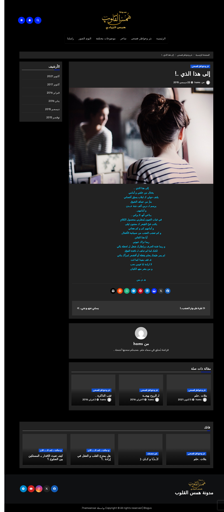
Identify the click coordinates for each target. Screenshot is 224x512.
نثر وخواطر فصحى (137, 38)
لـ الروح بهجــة (146, 396)
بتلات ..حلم (196, 396)
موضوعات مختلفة (101, 38)
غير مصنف (148, 453)
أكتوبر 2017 (49, 84)
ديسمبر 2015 (48, 109)
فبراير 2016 (48, 92)
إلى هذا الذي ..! (187, 74)
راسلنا (66, 38)
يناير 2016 (49, 101)
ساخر (119, 38)
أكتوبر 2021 (49, 76)
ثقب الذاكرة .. (99, 396)
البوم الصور (80, 38)
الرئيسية (156, 38)
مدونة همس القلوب (189, 492)
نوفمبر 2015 (48, 117)
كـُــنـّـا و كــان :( (145, 458)
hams (193, 82)
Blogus (143, 507)
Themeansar (84, 507)
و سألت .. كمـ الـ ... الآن (94, 449)
